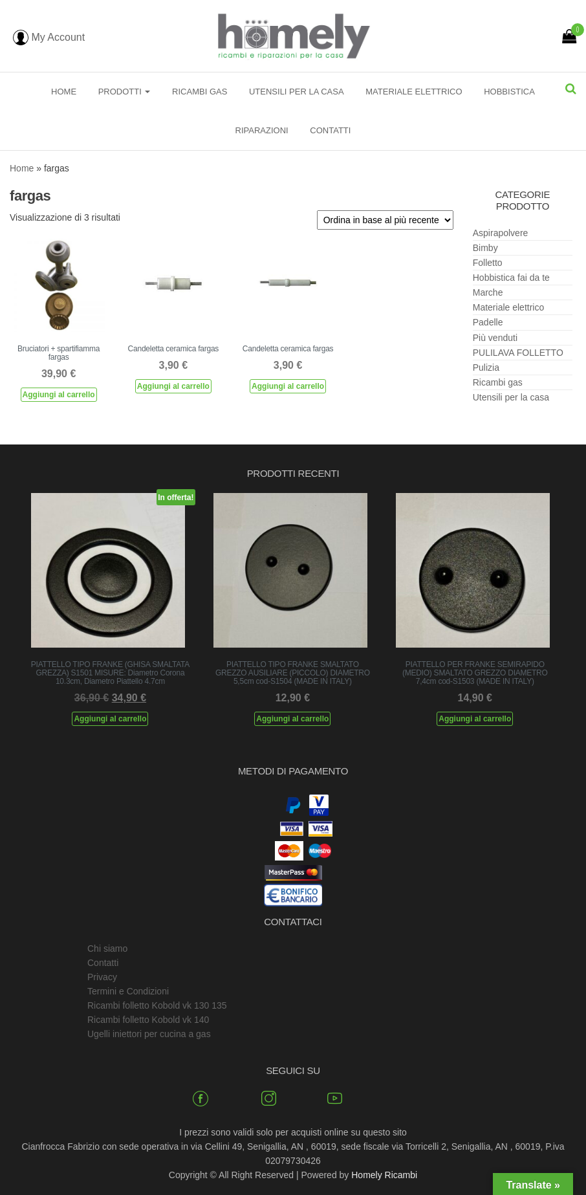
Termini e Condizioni (128, 991)
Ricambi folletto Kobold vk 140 (148, 1019)
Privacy (102, 977)
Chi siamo (107, 948)
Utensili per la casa (296, 91)
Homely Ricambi (384, 1175)
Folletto (488, 263)
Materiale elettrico (413, 91)
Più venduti (495, 338)
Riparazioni (261, 130)
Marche (488, 292)
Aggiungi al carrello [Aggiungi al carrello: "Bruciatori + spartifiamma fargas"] (59, 394)
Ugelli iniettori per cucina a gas (149, 1034)
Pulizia (486, 367)
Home (63, 91)
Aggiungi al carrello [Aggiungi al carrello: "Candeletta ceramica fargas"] (173, 386)
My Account (49, 37)
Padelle (488, 322)
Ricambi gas (199, 91)
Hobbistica (509, 91)
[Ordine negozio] (385, 220)
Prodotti (124, 91)
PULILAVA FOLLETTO (518, 352)
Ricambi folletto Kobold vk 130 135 (157, 1005)
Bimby (485, 248)
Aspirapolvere (500, 233)
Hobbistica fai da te (511, 277)
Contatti (330, 130)
